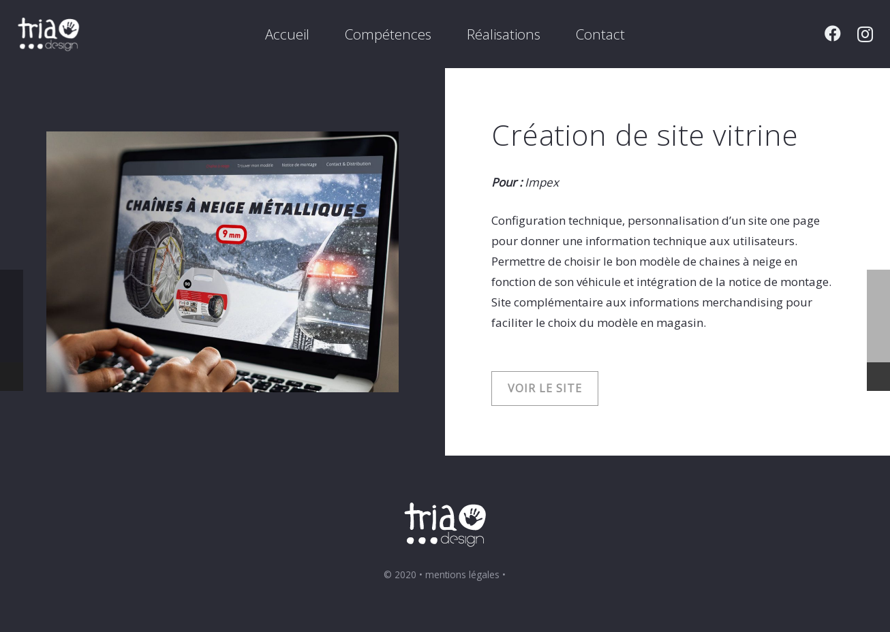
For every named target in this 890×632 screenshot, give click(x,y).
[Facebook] (833, 33)
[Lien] (49, 34)
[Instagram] (865, 34)
